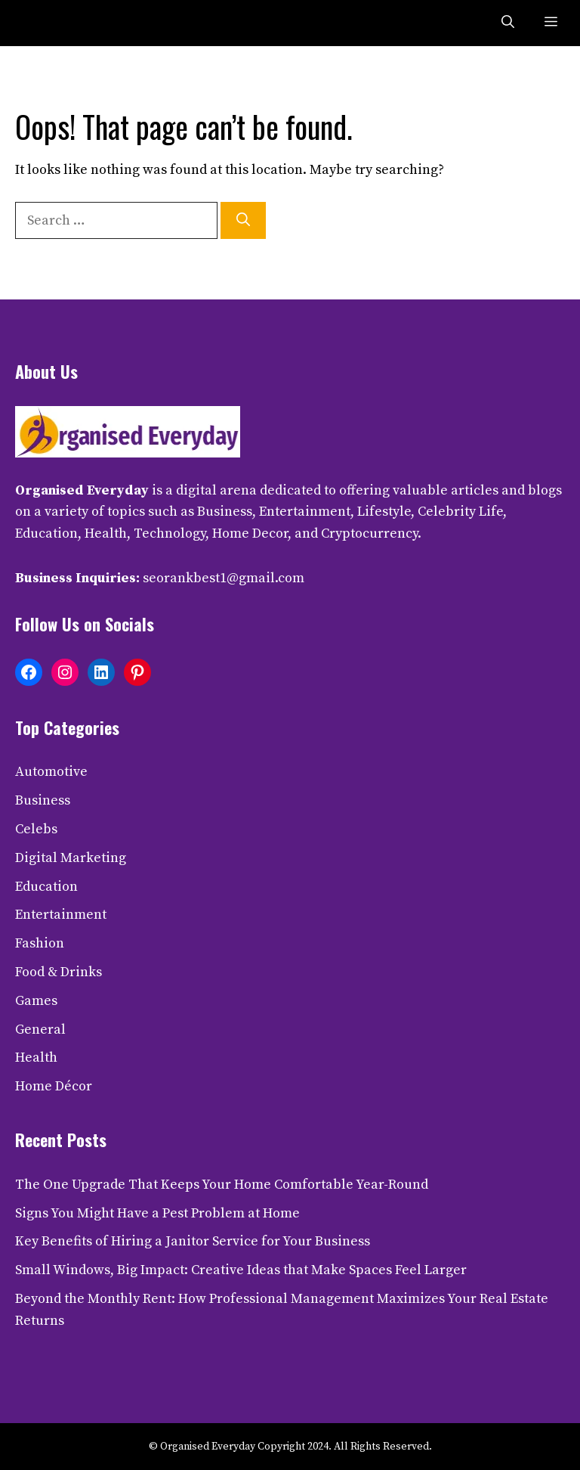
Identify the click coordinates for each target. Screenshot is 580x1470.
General (40, 1029)
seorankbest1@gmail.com (223, 578)
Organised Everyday (82, 490)
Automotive (51, 771)
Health (36, 1057)
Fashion (39, 943)
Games (36, 1000)
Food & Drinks (58, 972)
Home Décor (53, 1086)
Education (46, 886)
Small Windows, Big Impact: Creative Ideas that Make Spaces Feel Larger (241, 1270)
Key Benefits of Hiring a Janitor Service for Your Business (192, 1241)
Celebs (36, 829)
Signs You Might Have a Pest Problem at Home (157, 1213)
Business (42, 800)
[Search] (243, 220)
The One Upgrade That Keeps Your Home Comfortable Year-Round (221, 1184)
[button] (507, 23)
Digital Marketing (70, 858)
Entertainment (60, 914)
